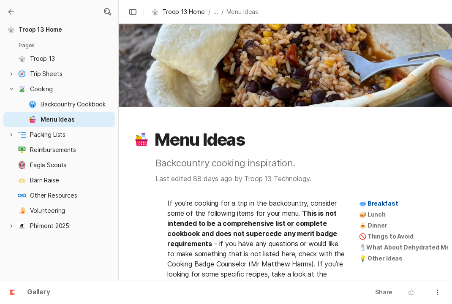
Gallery (38, 292)
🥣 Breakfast (378, 203)
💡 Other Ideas (381, 258)
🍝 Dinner (373, 225)
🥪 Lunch (372, 214)
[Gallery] (11, 12)
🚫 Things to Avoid (386, 236)
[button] (107, 12)
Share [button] (383, 292)
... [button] (215, 11)
